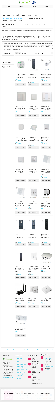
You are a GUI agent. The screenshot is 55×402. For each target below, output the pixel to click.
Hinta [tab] (3, 57)
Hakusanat (28, 349)
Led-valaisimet (10, 10)
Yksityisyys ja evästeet (7, 349)
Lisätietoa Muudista (8, 377)
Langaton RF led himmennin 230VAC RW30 (33, 203)
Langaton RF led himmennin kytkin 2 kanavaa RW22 (20, 171)
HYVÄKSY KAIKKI (6, 398)
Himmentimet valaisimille (19, 10)
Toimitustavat (20, 366)
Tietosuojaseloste (21, 367)
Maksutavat (19, 358)
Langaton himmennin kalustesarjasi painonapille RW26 (46, 76)
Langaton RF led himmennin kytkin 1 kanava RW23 (33, 171)
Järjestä (37, 53)
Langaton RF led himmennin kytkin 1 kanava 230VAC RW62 (21, 139)
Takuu (18, 361)
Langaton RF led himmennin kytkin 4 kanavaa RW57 (46, 108)
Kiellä (13, 398)
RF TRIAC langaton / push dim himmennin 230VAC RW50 (20, 76)
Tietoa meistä (50, 349)
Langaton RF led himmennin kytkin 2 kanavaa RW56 (33, 108)
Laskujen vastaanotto (21, 364)
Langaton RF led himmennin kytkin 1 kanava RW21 (46, 139)
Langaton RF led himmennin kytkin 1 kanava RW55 (20, 108)
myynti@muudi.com (49, 366)
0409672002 (47, 369)
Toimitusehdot (20, 363)
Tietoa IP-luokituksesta (22, 369)
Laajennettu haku (36, 349)
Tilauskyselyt (16, 349)
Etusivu (3, 10)
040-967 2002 (48, 358)
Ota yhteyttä (22, 349)
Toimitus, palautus (21, 359)
